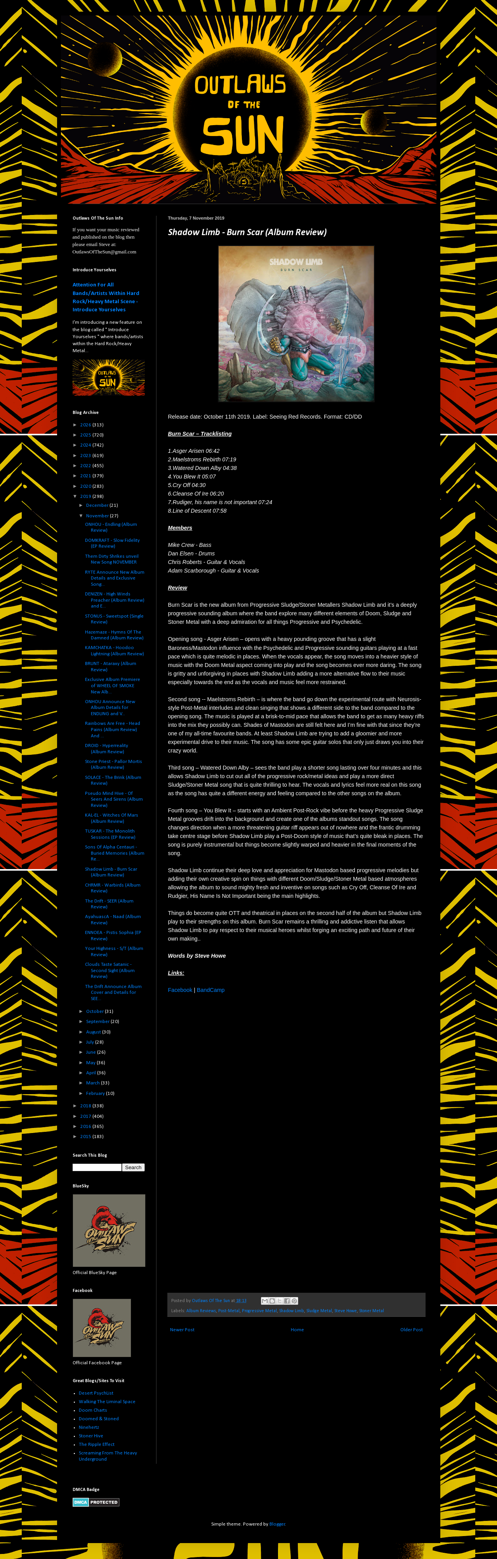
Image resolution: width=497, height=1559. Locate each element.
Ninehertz (89, 1427)
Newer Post (182, 1329)
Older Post (411, 1329)
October (95, 1011)
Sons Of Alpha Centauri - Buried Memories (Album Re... (114, 853)
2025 (86, 435)
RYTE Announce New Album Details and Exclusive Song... (114, 578)
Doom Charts (93, 1410)
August (94, 1032)
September (98, 1021)
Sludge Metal (319, 1311)
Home (297, 1329)
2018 (86, 1106)
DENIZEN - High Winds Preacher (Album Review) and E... (114, 600)
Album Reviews (201, 1311)
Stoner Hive (91, 1436)
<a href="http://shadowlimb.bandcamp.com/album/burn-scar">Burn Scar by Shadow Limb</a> (236, 1142)
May (91, 1062)
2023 (86, 455)
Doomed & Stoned (99, 1418)
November (98, 516)
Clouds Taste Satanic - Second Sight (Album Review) (110, 970)
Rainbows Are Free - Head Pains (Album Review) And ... (112, 729)
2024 (86, 445)
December (97, 505)
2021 (86, 475)
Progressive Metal (259, 1311)
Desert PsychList (96, 1393)
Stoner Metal (371, 1311)
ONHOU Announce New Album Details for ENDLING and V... (110, 707)
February (96, 1093)
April (91, 1072)
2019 (86, 496)
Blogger (277, 1524)
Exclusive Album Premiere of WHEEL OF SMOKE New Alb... (112, 685)
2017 (86, 1116)
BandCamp (211, 990)
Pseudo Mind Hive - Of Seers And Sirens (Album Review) (114, 799)
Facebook (180, 990)
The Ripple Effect (97, 1444)
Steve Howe (345, 1311)
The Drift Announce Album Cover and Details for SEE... (113, 992)
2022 (86, 465)
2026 (86, 425)
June (91, 1052)
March (93, 1083)
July (90, 1042)
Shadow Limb (291, 1311)
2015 (86, 1136)
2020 (86, 486)
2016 (86, 1126)
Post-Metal (229, 1311)
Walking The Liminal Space (107, 1401)
